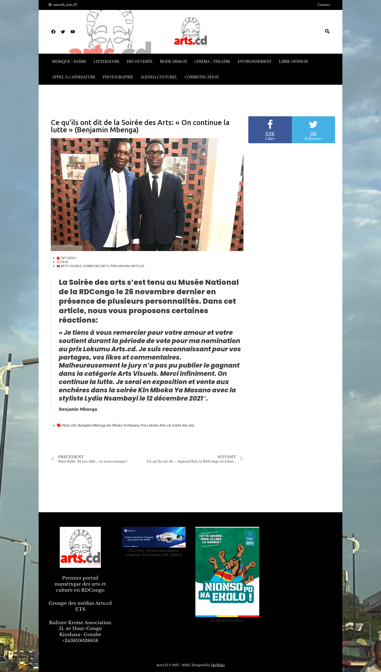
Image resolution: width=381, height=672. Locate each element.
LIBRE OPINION (293, 61)
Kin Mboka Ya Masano (123, 425)
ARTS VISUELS (71, 266)
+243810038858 (80, 640)
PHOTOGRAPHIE (118, 76)
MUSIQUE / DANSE (69, 61)
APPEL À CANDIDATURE (73, 76)
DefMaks (218, 665)
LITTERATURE (107, 61)
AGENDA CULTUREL (158, 76)
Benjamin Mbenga (91, 425)
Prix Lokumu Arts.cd (155, 425)
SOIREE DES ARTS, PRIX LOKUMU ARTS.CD (113, 266)
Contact (324, 5)
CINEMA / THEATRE (212, 61)
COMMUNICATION (202, 76)
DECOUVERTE (140, 61)
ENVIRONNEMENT (255, 61)
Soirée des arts (183, 425)
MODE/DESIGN (173, 61)
